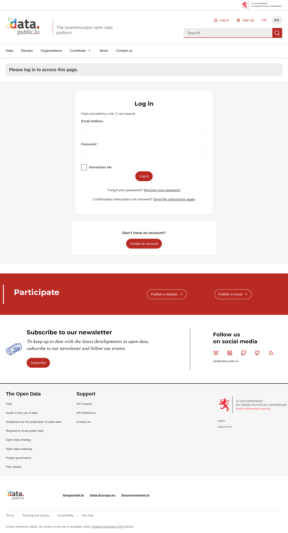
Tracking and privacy (36, 515)
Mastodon (244, 353)
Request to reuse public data (24, 430)
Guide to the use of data (21, 413)
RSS (272, 353)
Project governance (18, 458)
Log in (224, 20)
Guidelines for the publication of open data (33, 421)
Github (258, 353)
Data (9, 50)
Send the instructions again (174, 199)
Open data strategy (18, 439)
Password (89, 144)
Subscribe (38, 363)
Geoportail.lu (73, 495)
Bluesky (217, 353)
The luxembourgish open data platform (84, 30)
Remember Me (100, 167)
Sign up (248, 20)
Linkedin (231, 353)
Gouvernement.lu (135, 495)
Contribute (78, 50)
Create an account (144, 243)
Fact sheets (13, 467)
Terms (10, 515)
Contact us (124, 50)
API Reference (86, 413)
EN (276, 20)
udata (221, 420)
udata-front (224, 426)
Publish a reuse (230, 294)
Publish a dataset (164, 294)
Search (277, 33)
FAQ (9, 404)
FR (264, 20)
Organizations (51, 50)
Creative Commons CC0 (107, 526)
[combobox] (228, 33)
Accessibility (65, 515)
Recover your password (162, 190)
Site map (87, 515)
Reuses (27, 50)
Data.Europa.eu (102, 495)
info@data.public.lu (225, 361)
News (103, 50)
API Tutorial (84, 404)
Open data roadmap (19, 449)
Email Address (92, 121)
